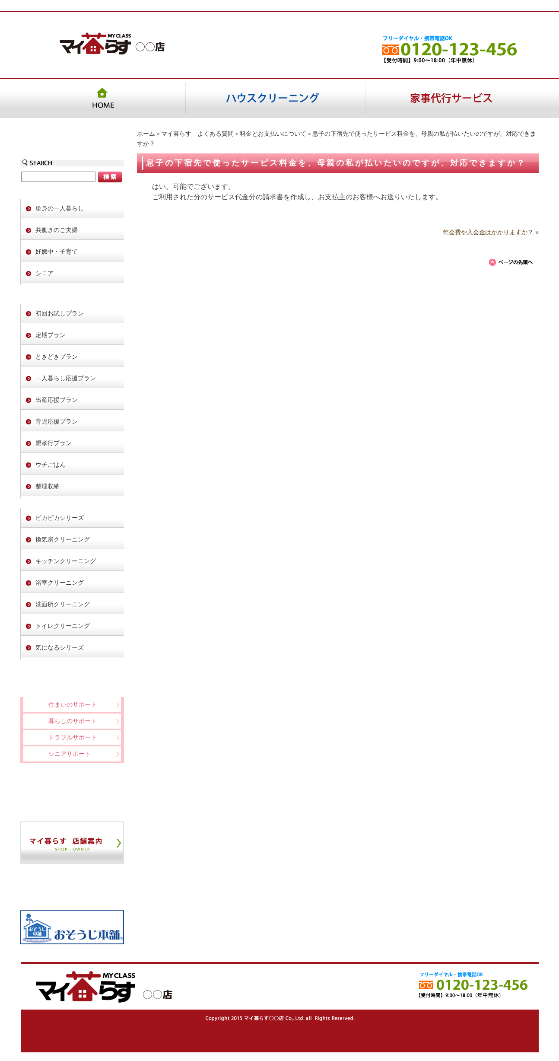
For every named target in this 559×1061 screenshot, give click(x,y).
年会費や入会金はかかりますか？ (488, 232)
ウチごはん (50, 464)
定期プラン (50, 334)
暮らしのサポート (72, 720)
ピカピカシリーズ (59, 517)
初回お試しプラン (59, 313)
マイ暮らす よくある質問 (197, 133)
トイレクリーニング (62, 625)
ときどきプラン (56, 356)
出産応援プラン (56, 399)
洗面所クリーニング (62, 604)
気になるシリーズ (59, 647)
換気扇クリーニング (62, 539)
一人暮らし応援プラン (65, 378)
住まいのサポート (72, 704)
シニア (44, 273)
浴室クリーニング (59, 582)
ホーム (146, 133)
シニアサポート (69, 753)
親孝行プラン (53, 443)
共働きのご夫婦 (56, 229)
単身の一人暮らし (59, 208)
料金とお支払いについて (273, 133)
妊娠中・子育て (56, 251)
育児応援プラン (56, 421)
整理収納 (47, 486)
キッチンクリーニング (65, 561)
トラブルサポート (72, 737)
